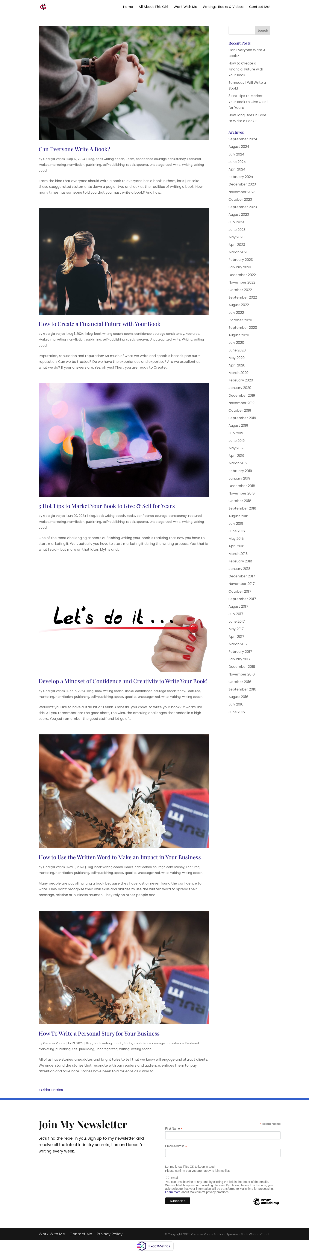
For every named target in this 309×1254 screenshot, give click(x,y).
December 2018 (242, 485)
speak (130, 165)
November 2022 (242, 282)
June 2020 (237, 350)
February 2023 (241, 259)
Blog (91, 159)
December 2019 (242, 395)
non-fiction (76, 165)
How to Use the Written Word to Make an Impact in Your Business (120, 857)
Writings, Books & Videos (223, 7)
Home (128, 7)
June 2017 (237, 621)
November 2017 (242, 583)
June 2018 (237, 531)
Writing (187, 165)
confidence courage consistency (161, 159)
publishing (93, 165)
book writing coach (110, 159)
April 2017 (236, 636)
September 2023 (243, 207)
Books (130, 159)
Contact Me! (259, 7)
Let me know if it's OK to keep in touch (190, 1166)
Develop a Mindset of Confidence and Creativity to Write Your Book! (123, 681)
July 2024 (236, 154)
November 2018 (242, 493)
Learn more (173, 1192)
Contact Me (81, 1235)
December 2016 (242, 666)
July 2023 (236, 222)
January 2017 (239, 659)
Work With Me (185, 7)
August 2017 (238, 606)
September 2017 (242, 598)
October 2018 (240, 500)
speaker (142, 165)
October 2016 (240, 681)
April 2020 (237, 365)
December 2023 (242, 184)
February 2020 (241, 380)
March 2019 (238, 463)
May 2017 (236, 628)
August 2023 (239, 214)
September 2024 (243, 139)
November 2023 (242, 192)
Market (44, 165)
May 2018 (236, 538)
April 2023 (237, 244)
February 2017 (240, 651)
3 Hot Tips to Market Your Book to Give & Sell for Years (107, 506)
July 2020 (236, 342)
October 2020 (240, 320)
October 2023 (240, 199)
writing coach (192, 697)
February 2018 (240, 561)
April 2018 (236, 546)
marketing (58, 165)
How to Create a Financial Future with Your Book (100, 323)
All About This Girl (153, 7)
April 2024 (237, 169)
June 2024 (237, 161)
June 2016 (237, 712)
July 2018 (236, 523)
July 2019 (236, 433)
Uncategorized (161, 165)
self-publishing (114, 165)
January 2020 (240, 387)
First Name (174, 1129)
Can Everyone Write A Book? (74, 149)
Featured (194, 159)
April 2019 (236, 455)
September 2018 (242, 508)
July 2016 (236, 704)
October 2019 (240, 410)
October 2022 (240, 289)
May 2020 (237, 357)
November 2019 (241, 403)
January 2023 (240, 267)
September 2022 (243, 297)
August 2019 (238, 425)
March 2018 (238, 553)
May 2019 (236, 448)
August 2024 (239, 146)
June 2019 (237, 440)
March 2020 (238, 372)
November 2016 (242, 674)
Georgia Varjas (54, 159)
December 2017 (242, 576)
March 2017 (238, 644)
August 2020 (239, 335)
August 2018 (238, 516)
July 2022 (236, 312)
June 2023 (237, 229)
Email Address (176, 1146)
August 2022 (239, 304)
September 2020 (243, 327)
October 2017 (240, 591)
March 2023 (238, 252)
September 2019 (242, 418)
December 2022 (242, 274)
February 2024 (241, 176)
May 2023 (236, 237)
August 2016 (238, 696)
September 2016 (242, 689)
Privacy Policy (110, 1235)
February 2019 (240, 470)
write (176, 165)
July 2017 (236, 613)
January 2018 (239, 568)
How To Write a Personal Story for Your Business (99, 1033)
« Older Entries (51, 1089)
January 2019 (239, 478)
